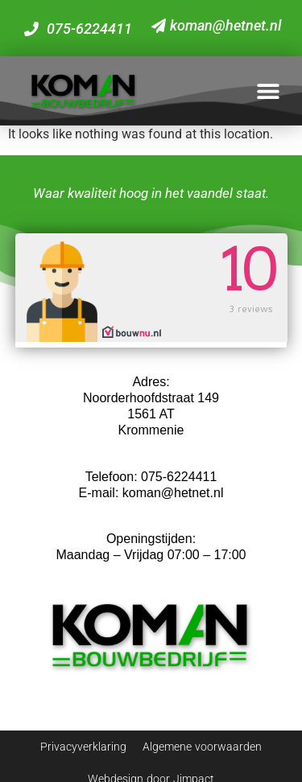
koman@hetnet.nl (173, 493)
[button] (268, 90)
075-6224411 (179, 477)
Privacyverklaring (83, 746)
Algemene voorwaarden (202, 746)
